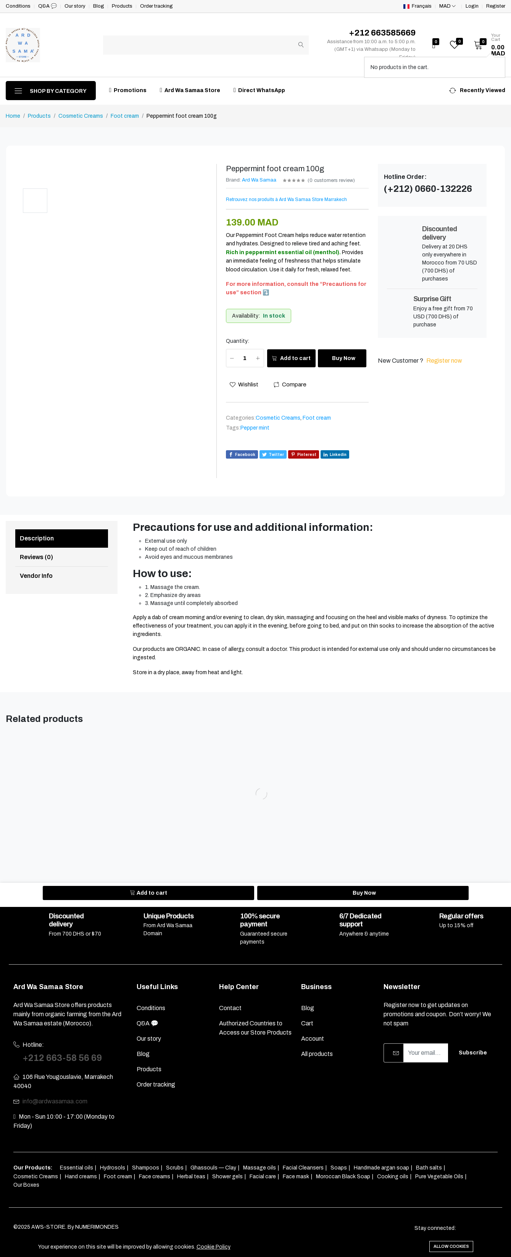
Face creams (154, 1176)
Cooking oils (392, 1176)
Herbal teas (191, 1176)
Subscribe (473, 1053)
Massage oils (259, 1168)
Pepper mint (254, 428)
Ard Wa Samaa (259, 180)
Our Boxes (26, 1185)
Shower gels (227, 1176)
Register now (444, 360)
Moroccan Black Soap (343, 1176)
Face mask (296, 1176)
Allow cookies (451, 1246)
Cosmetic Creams (80, 116)
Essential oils (76, 1168)
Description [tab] (37, 538)
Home (13, 116)
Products (39, 116)
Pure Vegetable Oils (439, 1176)
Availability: (246, 316)
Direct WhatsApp (259, 90)
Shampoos (145, 1168)
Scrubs (175, 1168)
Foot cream (125, 116)
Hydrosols (112, 1168)
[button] (487, 45)
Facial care (263, 1176)
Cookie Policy (214, 1247)
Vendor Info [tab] (36, 576)
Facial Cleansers (303, 1168)
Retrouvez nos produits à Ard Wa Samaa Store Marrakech (286, 199)
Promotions (128, 90)
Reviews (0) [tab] (36, 557)
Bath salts (429, 1168)
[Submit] (301, 45)
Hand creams (81, 1176)
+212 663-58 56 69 (62, 1058)
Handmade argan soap (381, 1168)
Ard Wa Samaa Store (190, 90)
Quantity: (237, 341)
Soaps (338, 1168)
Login (472, 6)
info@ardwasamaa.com (55, 1101)
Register (495, 6)
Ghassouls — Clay (213, 1168)
